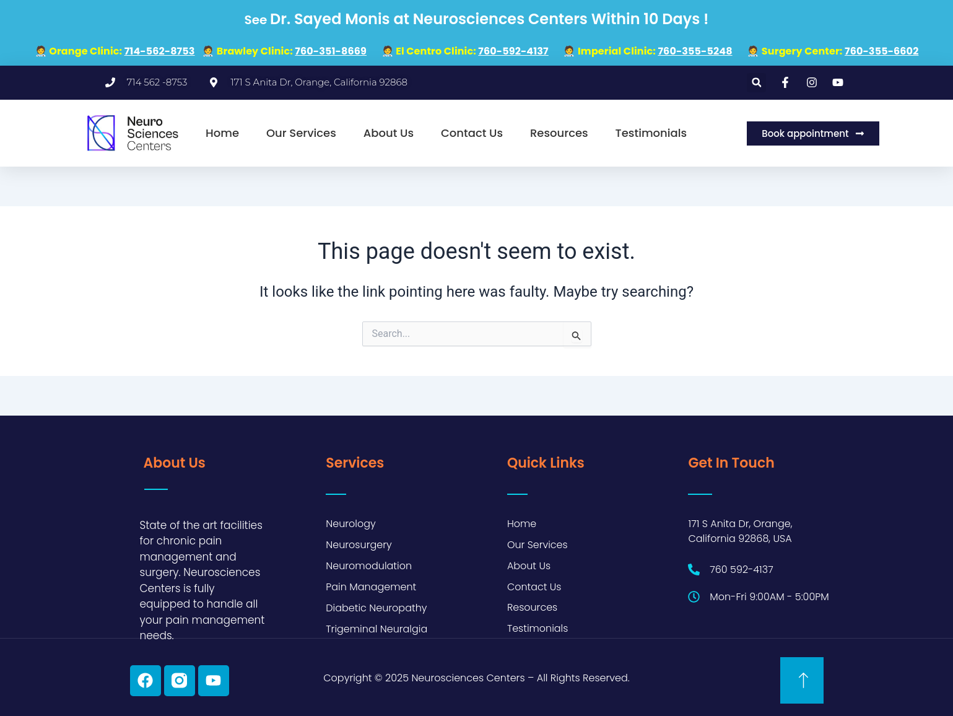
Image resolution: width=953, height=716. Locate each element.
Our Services (301, 133)
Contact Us (472, 133)
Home (222, 133)
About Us (388, 133)
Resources (559, 133)
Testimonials (651, 133)
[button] (756, 82)
